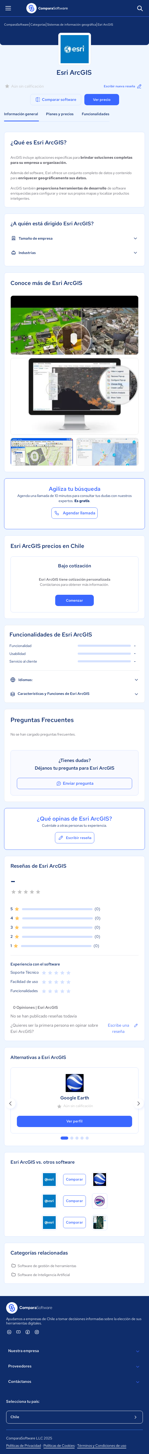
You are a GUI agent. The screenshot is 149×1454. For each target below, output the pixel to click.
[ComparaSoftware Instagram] (37, 1332)
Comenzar (74, 600)
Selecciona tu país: (23, 1401)
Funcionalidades (95, 114)
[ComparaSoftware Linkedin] (9, 1332)
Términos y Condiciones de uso (101, 1445)
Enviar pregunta (75, 783)
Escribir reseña (74, 838)
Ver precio (101, 99)
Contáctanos (74, 1382)
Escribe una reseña (123, 1028)
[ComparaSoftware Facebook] (28, 1332)
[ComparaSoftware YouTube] (18, 1332)
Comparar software (55, 100)
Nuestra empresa (74, 1351)
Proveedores (74, 1367)
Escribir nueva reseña (123, 86)
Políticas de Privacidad (23, 1445)
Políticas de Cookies (59, 1445)
